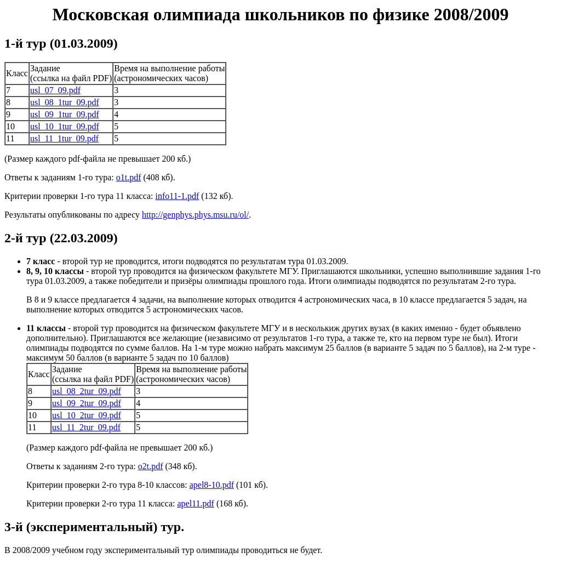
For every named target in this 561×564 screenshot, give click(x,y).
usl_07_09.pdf (55, 90)
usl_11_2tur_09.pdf (86, 427)
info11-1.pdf (177, 196)
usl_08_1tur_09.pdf (64, 102)
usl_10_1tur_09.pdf (64, 126)
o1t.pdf (128, 177)
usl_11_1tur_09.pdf (64, 138)
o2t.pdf (150, 466)
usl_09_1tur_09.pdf (64, 114)
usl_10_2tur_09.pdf (86, 415)
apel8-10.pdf (212, 484)
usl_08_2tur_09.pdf (86, 391)
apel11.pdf (196, 503)
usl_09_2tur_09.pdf (86, 403)
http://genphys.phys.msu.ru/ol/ (195, 214)
